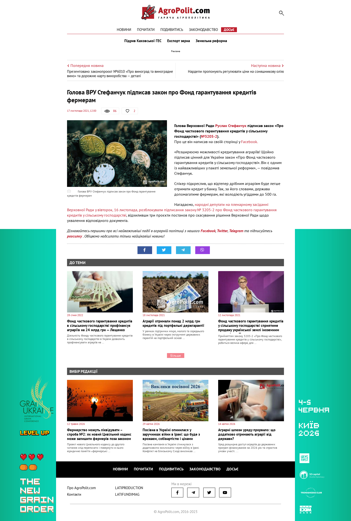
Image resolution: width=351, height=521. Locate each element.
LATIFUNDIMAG (127, 494)
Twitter (222, 230)
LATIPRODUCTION (129, 487)
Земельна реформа (211, 41)
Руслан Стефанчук (231, 125)
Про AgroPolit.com (81, 487)
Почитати (146, 29)
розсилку (75, 236)
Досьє (229, 29)
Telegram (236, 230)
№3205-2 (209, 136)
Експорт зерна (178, 41)
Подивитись (171, 29)
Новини (124, 29)
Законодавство (203, 29)
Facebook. (249, 141)
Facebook (208, 230)
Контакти (74, 494)
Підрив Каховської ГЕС (142, 41)
